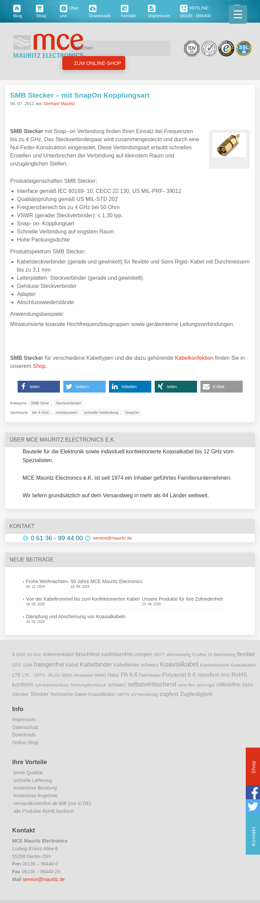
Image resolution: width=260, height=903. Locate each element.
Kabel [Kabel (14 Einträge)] (72, 665)
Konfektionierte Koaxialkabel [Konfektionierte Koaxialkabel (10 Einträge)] (228, 665)
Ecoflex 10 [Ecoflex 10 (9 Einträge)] (202, 654)
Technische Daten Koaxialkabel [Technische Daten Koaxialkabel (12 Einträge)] (82, 694)
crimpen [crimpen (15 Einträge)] (143, 654)
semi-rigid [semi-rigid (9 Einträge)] (205, 685)
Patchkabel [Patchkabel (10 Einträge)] (149, 675)
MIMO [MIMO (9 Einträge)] (100, 675)
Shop (39, 366)
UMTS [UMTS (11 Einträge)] (122, 694)
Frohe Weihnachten (46, 581)
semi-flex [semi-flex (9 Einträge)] (186, 685)
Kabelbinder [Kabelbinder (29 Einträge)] (96, 664)
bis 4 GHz (40, 412)
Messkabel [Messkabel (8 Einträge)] (83, 675)
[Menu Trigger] (238, 14)
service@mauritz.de (112, 538)
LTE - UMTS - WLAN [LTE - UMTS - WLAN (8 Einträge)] (41, 675)
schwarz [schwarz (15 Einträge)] (117, 684)
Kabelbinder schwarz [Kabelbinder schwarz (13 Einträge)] (136, 665)
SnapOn (132, 412)
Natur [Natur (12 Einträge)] (113, 675)
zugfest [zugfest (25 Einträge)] (169, 694)
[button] (39, 387)
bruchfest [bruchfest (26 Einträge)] (87, 654)
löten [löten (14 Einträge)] (67, 675)
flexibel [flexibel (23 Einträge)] (246, 654)
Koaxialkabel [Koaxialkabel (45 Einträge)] (179, 664)
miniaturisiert (66, 412)
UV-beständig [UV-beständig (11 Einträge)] (144, 694)
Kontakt (253, 837)
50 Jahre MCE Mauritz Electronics (107, 581)
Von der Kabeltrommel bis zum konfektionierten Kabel (82, 599)
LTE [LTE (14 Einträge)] (16, 675)
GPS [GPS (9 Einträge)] (16, 665)
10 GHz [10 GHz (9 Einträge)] (34, 654)
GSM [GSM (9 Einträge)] (27, 665)
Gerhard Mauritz (59, 103)
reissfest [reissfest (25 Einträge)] (208, 674)
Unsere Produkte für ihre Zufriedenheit (182, 599)
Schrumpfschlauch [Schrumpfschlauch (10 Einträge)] (88, 684)
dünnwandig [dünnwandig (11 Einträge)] (178, 654)
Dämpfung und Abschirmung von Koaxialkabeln (76, 616)
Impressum (24, 719)
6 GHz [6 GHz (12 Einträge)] (18, 654)
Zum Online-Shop (96, 63)
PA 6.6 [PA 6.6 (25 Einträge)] (129, 674)
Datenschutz (25, 727)
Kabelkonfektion (194, 358)
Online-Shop (25, 742)
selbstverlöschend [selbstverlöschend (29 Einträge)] (152, 684)
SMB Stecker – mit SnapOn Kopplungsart (80, 95)
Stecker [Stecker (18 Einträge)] (39, 694)
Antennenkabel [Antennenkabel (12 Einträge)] (58, 654)
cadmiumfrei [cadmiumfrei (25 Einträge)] (117, 654)
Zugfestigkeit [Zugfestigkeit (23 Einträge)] (196, 694)
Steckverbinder (68, 403)
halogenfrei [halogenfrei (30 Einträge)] (49, 664)
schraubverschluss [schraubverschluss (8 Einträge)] (51, 685)
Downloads (24, 734)
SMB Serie (40, 403)
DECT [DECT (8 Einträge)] (159, 654)
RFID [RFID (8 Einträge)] (225, 675)
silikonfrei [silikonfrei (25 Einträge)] (228, 684)
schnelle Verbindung (101, 412)
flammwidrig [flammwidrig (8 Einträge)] (224, 654)
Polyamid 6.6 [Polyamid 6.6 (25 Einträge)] (179, 674)
